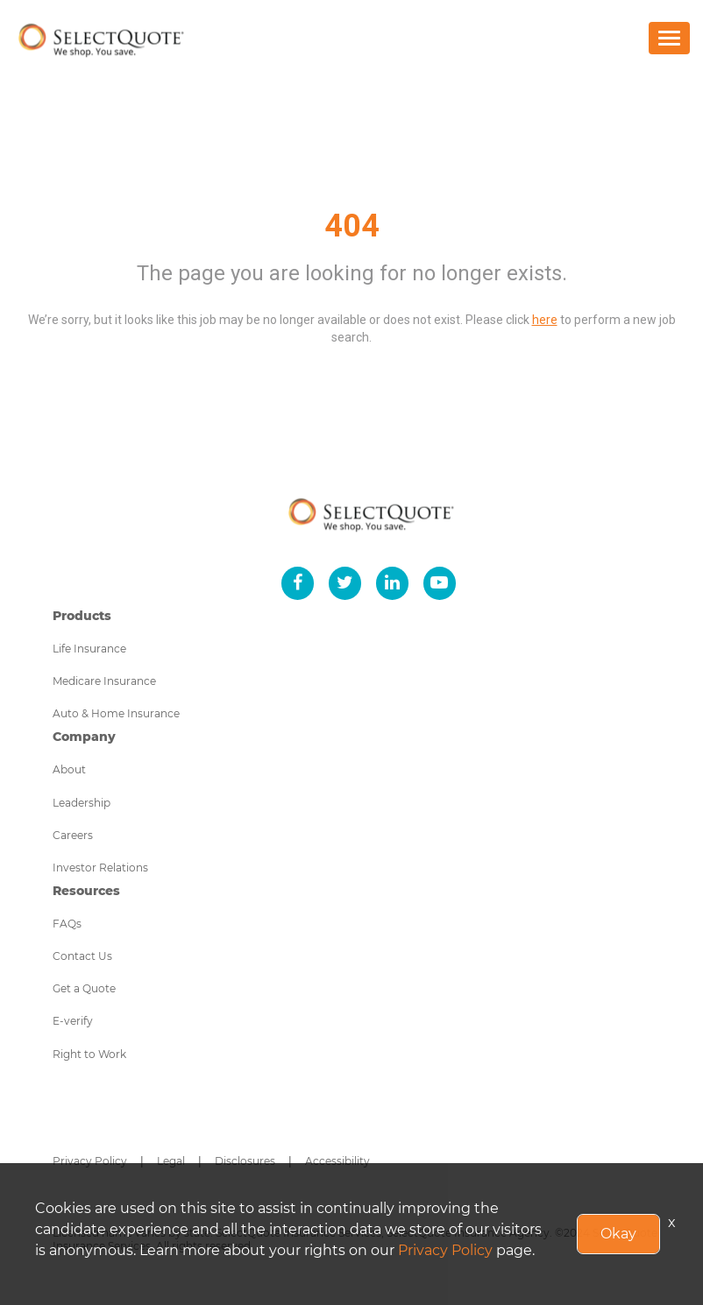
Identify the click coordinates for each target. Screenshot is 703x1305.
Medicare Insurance (104, 681)
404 (352, 226)
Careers (73, 835)
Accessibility (337, 1160)
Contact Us (82, 956)
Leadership (81, 802)
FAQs (67, 923)
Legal (171, 1160)
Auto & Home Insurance (116, 713)
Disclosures (245, 1160)
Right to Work (89, 1054)
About (69, 769)
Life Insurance (89, 648)
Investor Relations (100, 867)
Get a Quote (84, 988)
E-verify (73, 1020)
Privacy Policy (90, 1160)
